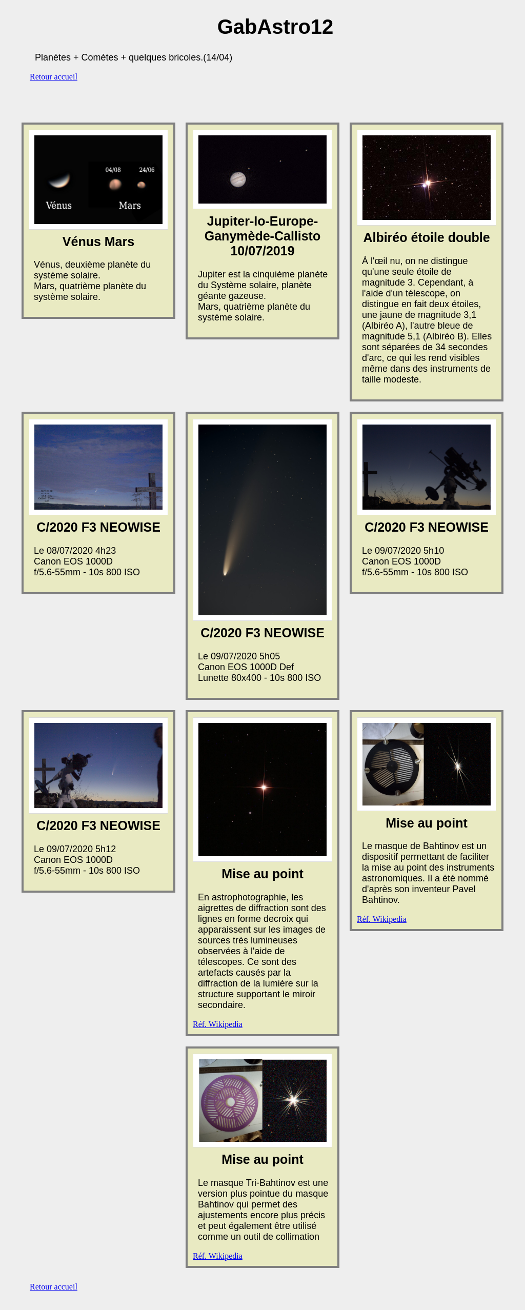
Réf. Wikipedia (218, 1024)
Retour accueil (53, 76)
